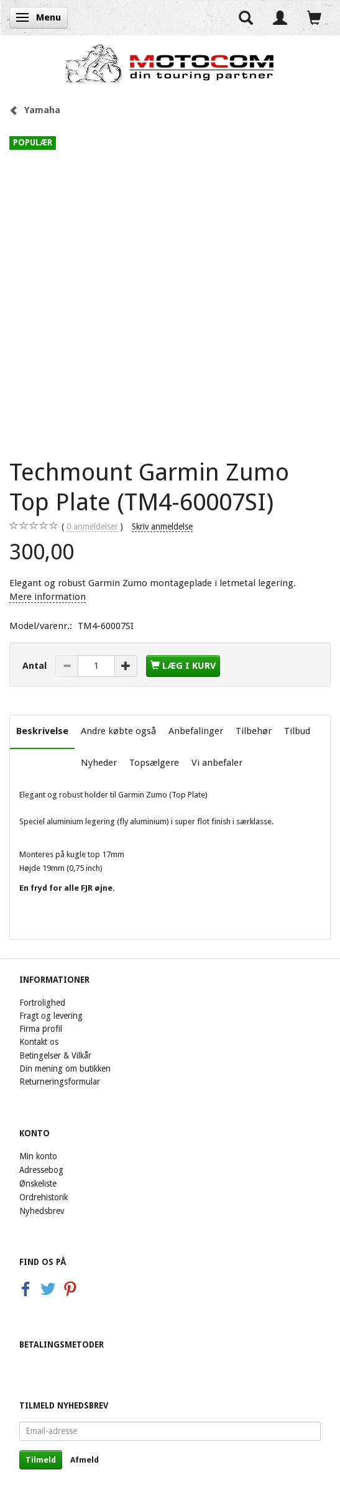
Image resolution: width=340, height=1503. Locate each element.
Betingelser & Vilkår (55, 1055)
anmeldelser (92, 527)
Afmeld (84, 1459)
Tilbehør (254, 731)
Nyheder (99, 762)
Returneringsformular (59, 1082)
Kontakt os (38, 1042)
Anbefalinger (195, 731)
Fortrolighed (42, 1003)
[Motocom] (170, 63)
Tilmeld (40, 1459)
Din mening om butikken (65, 1068)
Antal (35, 665)
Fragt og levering (51, 1016)
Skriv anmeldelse (162, 526)
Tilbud (297, 731)
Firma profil (40, 1029)
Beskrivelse (42, 731)
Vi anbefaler (216, 762)
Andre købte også (118, 731)
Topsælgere (154, 762)
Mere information (47, 596)
